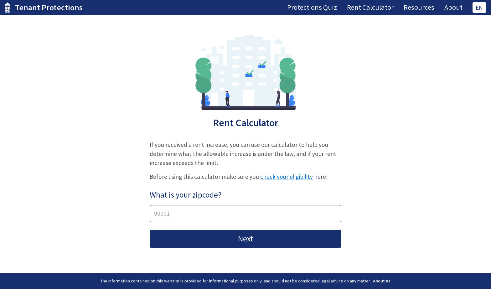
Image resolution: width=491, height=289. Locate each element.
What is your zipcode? (185, 195)
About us (381, 281)
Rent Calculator (370, 7)
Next (245, 239)
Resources (419, 7)
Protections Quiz (312, 7)
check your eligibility (286, 176)
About (453, 7)
